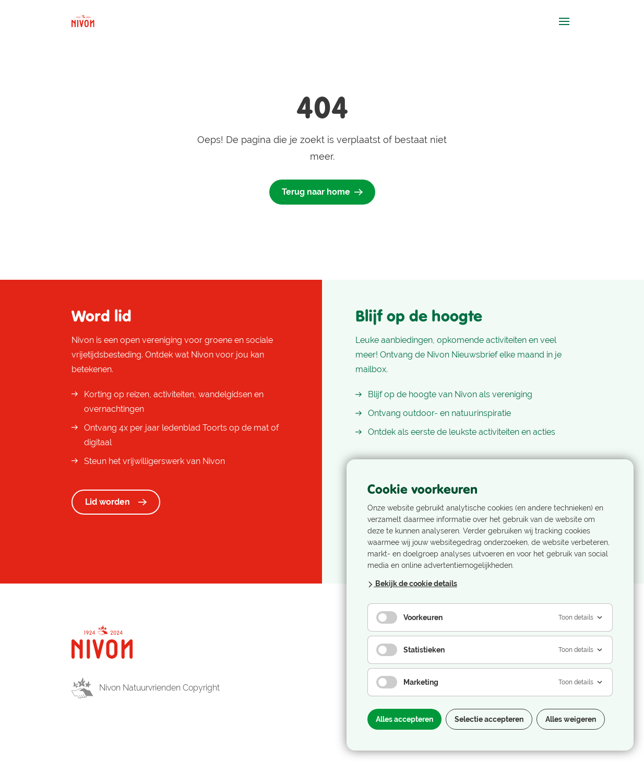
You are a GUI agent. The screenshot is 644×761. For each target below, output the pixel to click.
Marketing (407, 682)
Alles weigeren (570, 719)
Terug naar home (322, 192)
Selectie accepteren (489, 719)
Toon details (581, 617)
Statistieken (410, 650)
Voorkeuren (409, 617)
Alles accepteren (404, 719)
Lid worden (116, 502)
